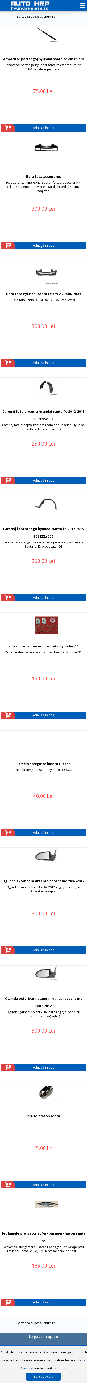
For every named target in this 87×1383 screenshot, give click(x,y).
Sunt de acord (43, 1376)
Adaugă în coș (43, 128)
